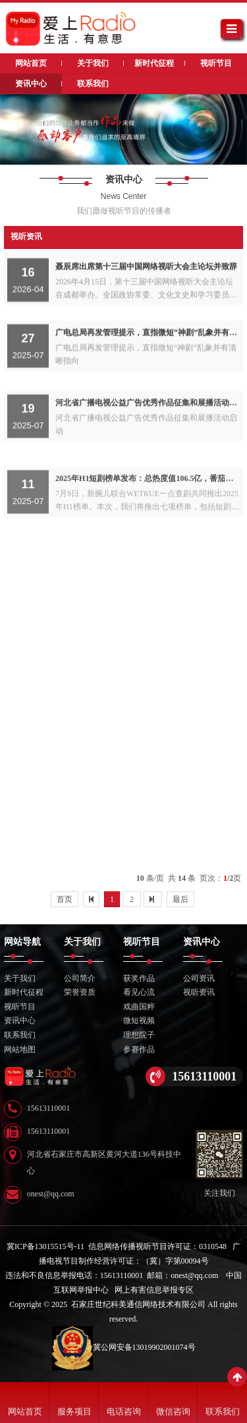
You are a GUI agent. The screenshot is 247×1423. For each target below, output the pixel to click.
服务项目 (74, 1411)
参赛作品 (139, 1049)
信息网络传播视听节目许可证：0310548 (157, 1246)
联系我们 (223, 1411)
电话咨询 (124, 1411)
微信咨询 (173, 1411)
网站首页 (25, 1411)
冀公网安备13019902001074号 (124, 1347)
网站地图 (20, 1049)
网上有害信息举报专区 (154, 1290)
